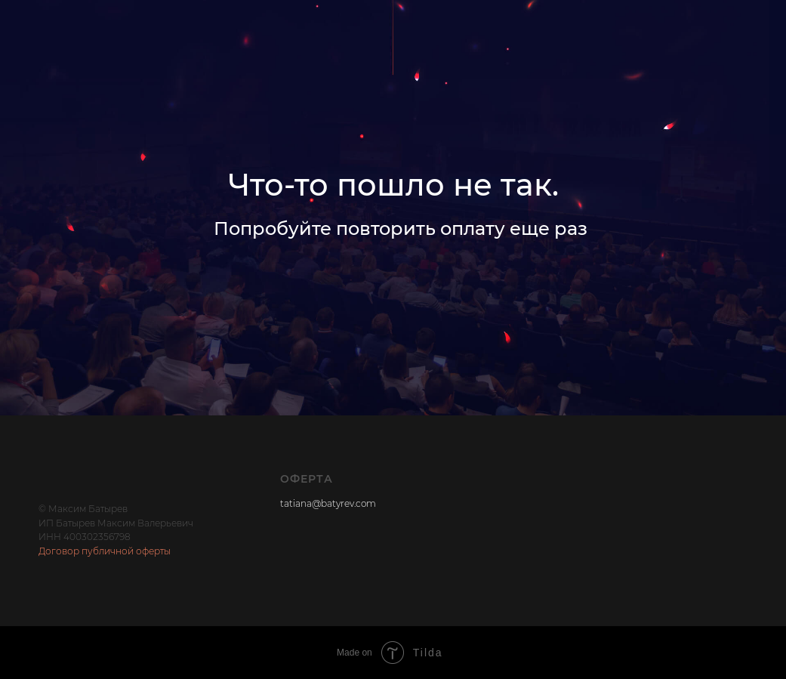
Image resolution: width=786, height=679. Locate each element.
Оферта (306, 479)
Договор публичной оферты (105, 551)
